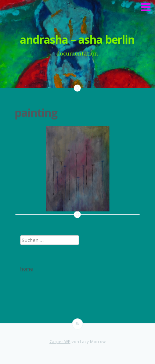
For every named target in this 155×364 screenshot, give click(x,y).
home (26, 268)
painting (36, 112)
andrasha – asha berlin (77, 39)
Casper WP (60, 341)
